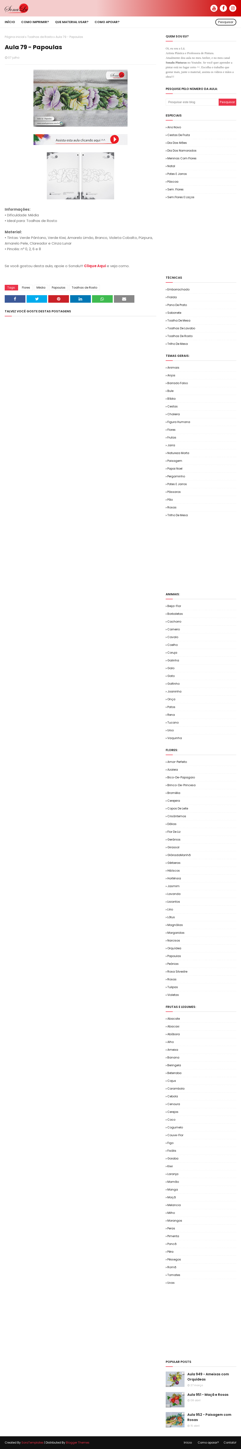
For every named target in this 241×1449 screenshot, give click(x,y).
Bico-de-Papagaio (181, 777)
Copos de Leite (177, 808)
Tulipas (172, 987)
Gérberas (174, 863)
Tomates (173, 1275)
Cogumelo (175, 1127)
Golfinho (173, 684)
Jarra (171, 445)
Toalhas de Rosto (40, 37)
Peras (171, 1228)
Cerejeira (173, 801)
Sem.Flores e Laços (180, 197)
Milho (171, 1213)
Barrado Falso (177, 383)
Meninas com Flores (182, 158)
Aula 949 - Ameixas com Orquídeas (208, 1377)
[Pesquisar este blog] (192, 102)
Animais (173, 368)
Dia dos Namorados (182, 151)
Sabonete (174, 313)
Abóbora (173, 1034)
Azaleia (172, 770)
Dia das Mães (177, 143)
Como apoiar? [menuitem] (107, 22)
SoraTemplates (32, 1443)
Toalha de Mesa (178, 320)
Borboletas (175, 614)
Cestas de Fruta (178, 135)
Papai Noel (174, 469)
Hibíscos (173, 871)
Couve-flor (175, 1135)
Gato (171, 676)
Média (40, 288)
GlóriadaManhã (179, 855)
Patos (171, 707)
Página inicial (14, 37)
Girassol (173, 847)
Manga (172, 1189)
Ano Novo (174, 127)
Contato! (230, 1443)
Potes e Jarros (177, 174)
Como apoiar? (208, 1443)
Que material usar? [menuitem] (71, 22)
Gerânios (174, 839)
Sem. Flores (175, 189)
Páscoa (172, 182)
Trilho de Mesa (177, 344)
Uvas (171, 1283)
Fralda (172, 297)
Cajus (171, 1081)
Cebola (172, 1096)
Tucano (173, 722)
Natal (171, 166)
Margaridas (176, 933)
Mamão (173, 1182)
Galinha (173, 660)
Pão (170, 500)
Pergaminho (176, 476)
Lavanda (174, 894)
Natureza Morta (178, 453)
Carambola (176, 1089)
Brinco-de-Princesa (181, 785)
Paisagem (174, 461)
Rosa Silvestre (177, 972)
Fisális (171, 1151)
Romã (171, 1267)
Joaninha (174, 691)
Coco (171, 1120)
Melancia (174, 1205)
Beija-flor (174, 606)
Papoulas (58, 288)
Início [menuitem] (10, 22)
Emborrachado (178, 289)
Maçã (171, 1197)
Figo (170, 1143)
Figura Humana (178, 422)
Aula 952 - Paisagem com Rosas (209, 1417)
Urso (170, 730)
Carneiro (173, 629)
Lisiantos (173, 902)
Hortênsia (174, 878)
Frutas (171, 437)
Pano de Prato (177, 305)
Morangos (174, 1221)
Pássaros (174, 492)
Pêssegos (174, 1259)
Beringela (174, 1065)
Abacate (173, 1019)
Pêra (170, 1252)
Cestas (172, 406)
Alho (170, 1042)
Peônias (173, 964)
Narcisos (173, 940)
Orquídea (174, 948)
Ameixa (172, 1050)
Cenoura (173, 1104)
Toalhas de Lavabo (181, 328)
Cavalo (172, 637)
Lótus (171, 917)
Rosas (172, 507)
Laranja (172, 1174)
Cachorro (174, 622)
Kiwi (170, 1166)
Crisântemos (176, 816)
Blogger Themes (77, 1443)
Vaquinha (174, 738)
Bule (170, 391)
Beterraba (174, 1073)
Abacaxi (173, 1026)
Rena (171, 715)
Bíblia (171, 399)
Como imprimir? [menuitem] (35, 22)
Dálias (172, 824)
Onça (171, 699)
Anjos (171, 375)
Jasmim (173, 886)
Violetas (173, 995)
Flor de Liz (174, 832)
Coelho (172, 645)
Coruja (172, 653)
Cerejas (172, 1112)
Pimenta (173, 1236)
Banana (173, 1057)
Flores (26, 288)
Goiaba (172, 1158)
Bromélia (173, 793)
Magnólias (175, 925)
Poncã (172, 1244)
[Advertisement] (203, 237)
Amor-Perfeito (177, 762)
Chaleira (173, 414)
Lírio (170, 909)
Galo (170, 668)
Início (188, 1443)
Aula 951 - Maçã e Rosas (208, 1394)
